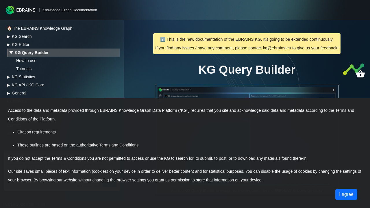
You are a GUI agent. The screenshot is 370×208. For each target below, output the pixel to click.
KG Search (22, 36)
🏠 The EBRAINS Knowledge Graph (39, 28)
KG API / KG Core (28, 85)
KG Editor (20, 44)
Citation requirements (36, 132)
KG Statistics (23, 77)
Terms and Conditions (118, 145)
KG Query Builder (32, 52)
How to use (26, 60)
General (19, 93)
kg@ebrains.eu (277, 48)
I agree (346, 194)
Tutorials (24, 68)
